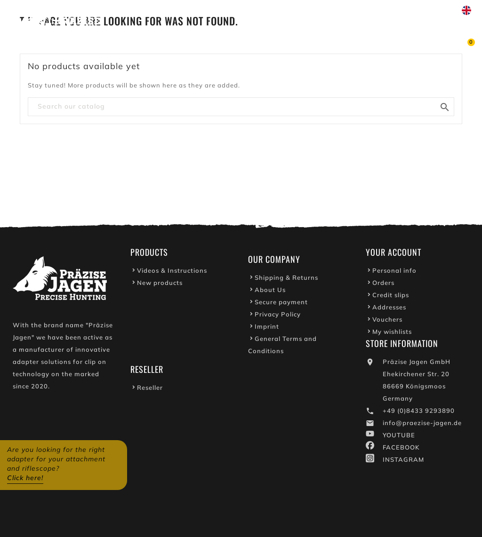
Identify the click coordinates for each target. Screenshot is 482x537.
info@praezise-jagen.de (422, 425)
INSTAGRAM (403, 462)
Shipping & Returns (286, 280)
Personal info (394, 273)
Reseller (150, 390)
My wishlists (392, 334)
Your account (393, 255)
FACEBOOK (401, 450)
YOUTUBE (399, 438)
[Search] (241, 107)
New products (160, 285)
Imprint (267, 329)
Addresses (389, 310)
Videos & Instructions (172, 273)
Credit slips (390, 297)
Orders (383, 285)
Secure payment (281, 304)
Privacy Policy (278, 317)
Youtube (287, 10)
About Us (270, 292)
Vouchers (387, 322)
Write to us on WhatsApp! (362, 10)
